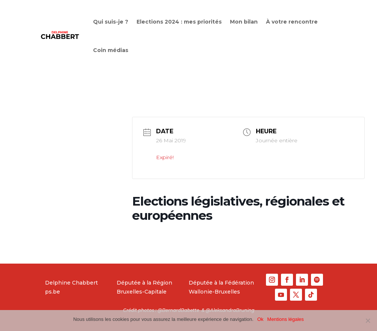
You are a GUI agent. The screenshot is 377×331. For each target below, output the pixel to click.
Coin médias (110, 50)
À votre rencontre (292, 21)
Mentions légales (285, 319)
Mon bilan (244, 21)
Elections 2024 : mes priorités (179, 21)
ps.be (52, 291)
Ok (260, 319)
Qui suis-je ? (110, 21)
